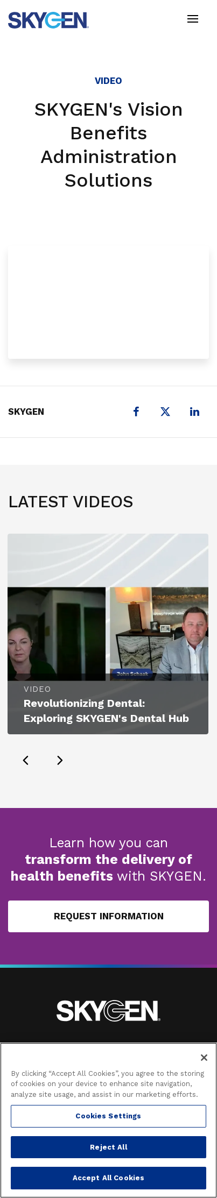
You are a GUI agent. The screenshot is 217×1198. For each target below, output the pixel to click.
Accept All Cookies (108, 1178)
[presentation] (25, 760)
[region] (108, 1120)
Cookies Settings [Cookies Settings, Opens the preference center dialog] (108, 1116)
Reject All (108, 1147)
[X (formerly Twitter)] (165, 411)
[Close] (204, 1057)
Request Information (109, 916)
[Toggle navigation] (193, 20)
